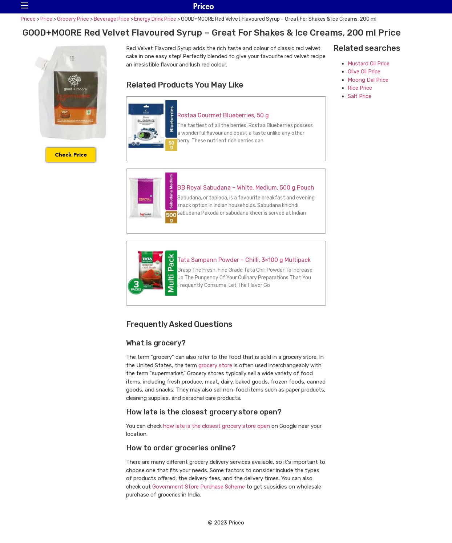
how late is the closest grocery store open (216, 426)
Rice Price (360, 88)
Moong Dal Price (368, 80)
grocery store (215, 365)
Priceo (28, 19)
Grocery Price (73, 19)
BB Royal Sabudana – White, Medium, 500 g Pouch (245, 187)
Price (46, 19)
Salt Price (359, 96)
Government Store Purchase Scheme (198, 486)
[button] (24, 5)
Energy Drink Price (155, 19)
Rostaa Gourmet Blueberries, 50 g (223, 115)
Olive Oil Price (364, 71)
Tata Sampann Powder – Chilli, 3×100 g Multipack (244, 259)
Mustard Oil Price (369, 63)
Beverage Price (111, 19)
